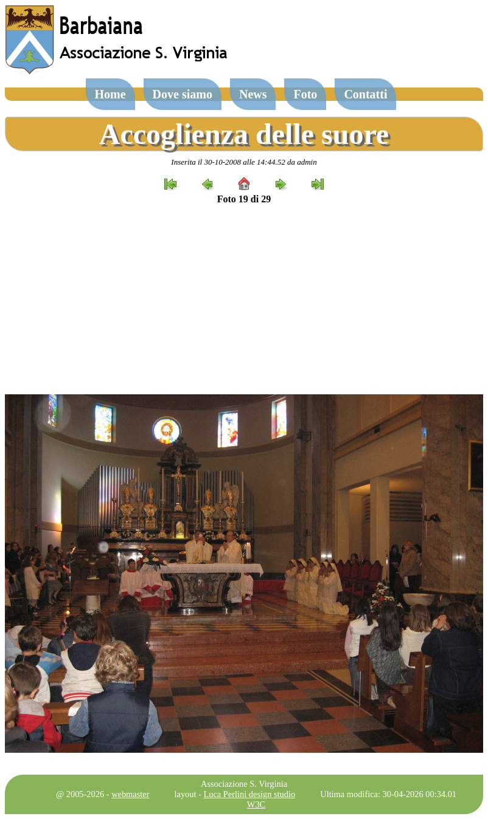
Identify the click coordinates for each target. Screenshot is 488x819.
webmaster (130, 794)
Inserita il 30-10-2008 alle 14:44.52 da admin (243, 161)
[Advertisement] (244, 299)
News (253, 94)
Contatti (365, 94)
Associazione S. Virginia (244, 784)
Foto (305, 94)
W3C (256, 804)
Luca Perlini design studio (250, 794)
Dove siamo (182, 94)
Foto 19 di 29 (244, 199)
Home (110, 94)
